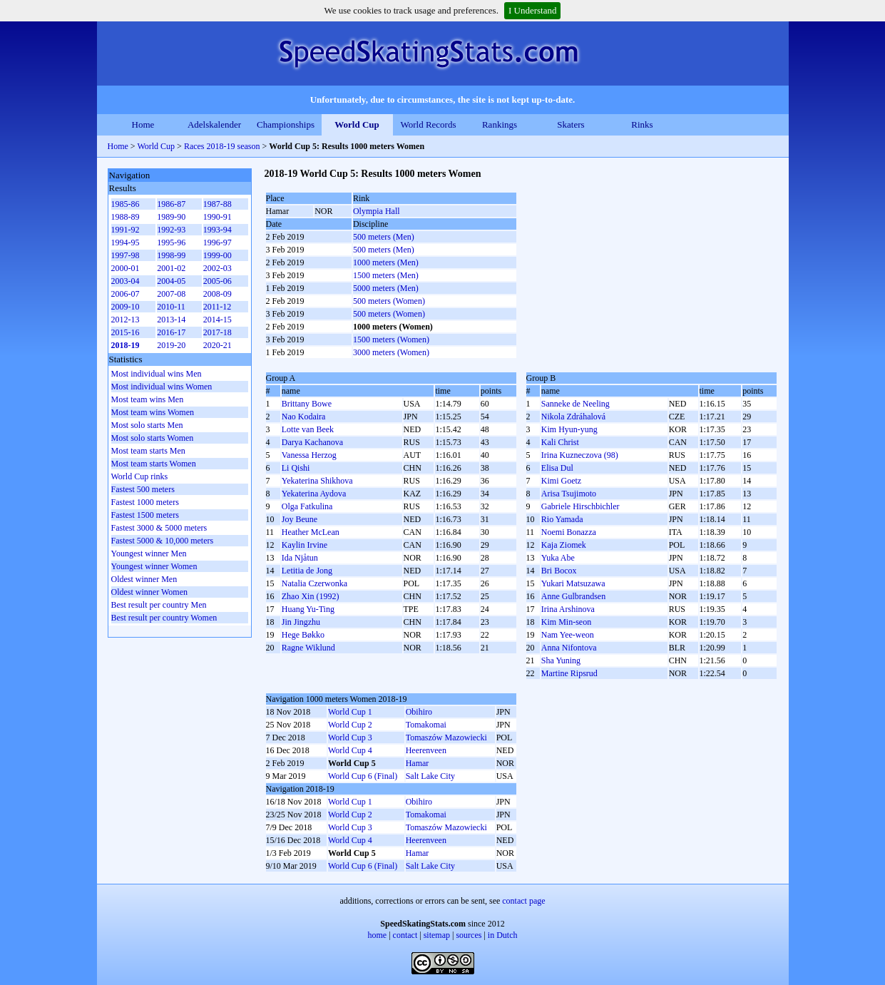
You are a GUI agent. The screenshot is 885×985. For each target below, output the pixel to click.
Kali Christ (560, 442)
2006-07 (125, 294)
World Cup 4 (350, 750)
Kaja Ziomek (563, 545)
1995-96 (171, 242)
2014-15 (217, 320)
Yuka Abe (558, 558)
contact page (523, 901)
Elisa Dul (557, 468)
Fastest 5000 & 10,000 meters (162, 541)
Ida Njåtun (300, 558)
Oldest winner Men (144, 579)
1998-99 (171, 255)
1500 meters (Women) (391, 340)
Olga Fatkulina (307, 506)
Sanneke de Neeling (575, 404)
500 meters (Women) (389, 301)
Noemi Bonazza (568, 532)
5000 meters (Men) (386, 288)
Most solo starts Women (152, 438)
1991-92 (125, 230)
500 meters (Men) (383, 237)
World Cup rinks (139, 476)
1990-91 (217, 217)
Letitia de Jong (307, 571)
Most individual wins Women (162, 387)
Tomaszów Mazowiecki (446, 737)
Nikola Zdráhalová (573, 417)
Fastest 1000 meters (145, 502)
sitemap (437, 935)
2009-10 (125, 307)
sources (468, 935)
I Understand (532, 10)
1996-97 (217, 242)
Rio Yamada (562, 519)
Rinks (642, 124)
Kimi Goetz (561, 481)
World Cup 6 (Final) (362, 776)
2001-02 (171, 268)
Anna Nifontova (569, 648)
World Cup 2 (350, 725)
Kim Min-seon (566, 622)
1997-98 (125, 255)
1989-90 (171, 217)
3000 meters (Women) (391, 352)
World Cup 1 (350, 712)
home (377, 935)
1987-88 (217, 204)
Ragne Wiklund (308, 648)
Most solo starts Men (147, 425)
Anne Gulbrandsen (573, 596)
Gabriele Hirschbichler (580, 506)
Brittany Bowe (307, 404)
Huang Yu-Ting (308, 609)
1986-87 (171, 204)
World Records (428, 124)
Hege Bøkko (303, 635)
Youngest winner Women (154, 566)
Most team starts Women (153, 464)
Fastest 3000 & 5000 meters (159, 528)
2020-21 (217, 345)
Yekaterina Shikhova (317, 481)
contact (405, 935)
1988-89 (125, 217)
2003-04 (125, 281)
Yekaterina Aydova (314, 494)
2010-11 (171, 307)
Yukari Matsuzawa (573, 583)
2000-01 (125, 268)
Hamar (417, 763)
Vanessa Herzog (309, 455)
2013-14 (171, 320)
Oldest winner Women (149, 592)
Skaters (570, 124)
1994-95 (125, 242)
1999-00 (217, 255)
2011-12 (217, 307)
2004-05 (171, 281)
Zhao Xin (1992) (310, 596)
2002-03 (217, 268)
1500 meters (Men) (386, 275)
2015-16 (125, 332)
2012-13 (125, 320)
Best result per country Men (159, 605)
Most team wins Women (152, 412)
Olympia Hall (376, 211)
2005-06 (217, 281)
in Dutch (503, 935)
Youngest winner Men (149, 553)
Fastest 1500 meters (145, 515)
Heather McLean (310, 532)
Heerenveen (426, 750)
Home (143, 124)
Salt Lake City (430, 776)
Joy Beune (299, 519)
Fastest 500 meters (143, 489)
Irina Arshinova (568, 609)
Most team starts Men (148, 451)
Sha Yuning (560, 660)
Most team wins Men (147, 399)
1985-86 (125, 204)
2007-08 (171, 294)
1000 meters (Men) (386, 262)
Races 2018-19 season (222, 146)
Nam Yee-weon (567, 635)
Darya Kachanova (312, 442)
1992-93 (171, 230)
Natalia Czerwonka (314, 583)
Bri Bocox (559, 571)
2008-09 (217, 294)
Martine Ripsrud (569, 673)
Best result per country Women (164, 618)
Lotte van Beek (308, 429)
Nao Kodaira (304, 417)
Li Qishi (296, 468)
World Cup (356, 124)
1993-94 (217, 230)
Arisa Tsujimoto (568, 494)
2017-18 (217, 332)
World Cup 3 (350, 737)
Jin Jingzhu (301, 622)
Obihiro (419, 712)
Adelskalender (214, 124)
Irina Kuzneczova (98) (579, 455)
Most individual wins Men (156, 374)
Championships (285, 124)
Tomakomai (426, 725)
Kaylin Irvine (304, 545)
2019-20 (171, 345)
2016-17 (171, 332)
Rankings (499, 124)
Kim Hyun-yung (569, 429)
